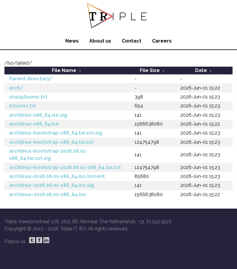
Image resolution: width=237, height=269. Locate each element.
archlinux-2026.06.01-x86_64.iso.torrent (57, 176)
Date (201, 70)
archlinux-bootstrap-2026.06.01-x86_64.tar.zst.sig (48, 154)
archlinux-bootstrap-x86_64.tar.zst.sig (55, 133)
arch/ (16, 88)
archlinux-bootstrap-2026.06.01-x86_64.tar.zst (65, 167)
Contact (131, 41)
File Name (64, 70)
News (72, 41)
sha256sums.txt (28, 97)
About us (100, 41)
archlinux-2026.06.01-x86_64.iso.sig (51, 185)
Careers (162, 41)
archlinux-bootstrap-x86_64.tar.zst (51, 142)
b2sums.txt (22, 106)
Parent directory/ (31, 79)
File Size (150, 70)
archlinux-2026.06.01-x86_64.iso (47, 194)
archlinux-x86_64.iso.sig (38, 115)
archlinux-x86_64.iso (34, 124)
